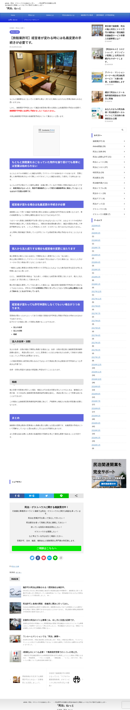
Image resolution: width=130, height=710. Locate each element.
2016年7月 (95, 388)
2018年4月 (95, 249)
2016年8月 (95, 381)
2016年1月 (95, 432)
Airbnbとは (50, 15)
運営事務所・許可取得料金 (105, 15)
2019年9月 (95, 227)
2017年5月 (95, 315)
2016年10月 (96, 366)
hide (52, 130)
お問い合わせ (12, 20)
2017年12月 (96, 278)
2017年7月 (95, 300)
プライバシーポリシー (31, 20)
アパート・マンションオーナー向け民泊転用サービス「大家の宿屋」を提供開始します (115, 69)
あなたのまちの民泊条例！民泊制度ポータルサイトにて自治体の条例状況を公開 (115, 103)
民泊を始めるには (68, 15)
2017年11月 (96, 286)
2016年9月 (95, 373)
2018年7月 (95, 235)
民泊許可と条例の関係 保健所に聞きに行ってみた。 (45, 603)
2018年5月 (95, 242)
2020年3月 (95, 220)
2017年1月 (95, 344)
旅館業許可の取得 (87, 15)
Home (13, 15)
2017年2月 (95, 337)
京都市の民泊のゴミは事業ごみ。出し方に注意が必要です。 (48, 619)
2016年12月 (96, 352)
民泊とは (31, 15)
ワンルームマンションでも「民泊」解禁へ (40, 636)
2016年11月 (96, 359)
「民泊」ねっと (13, 8)
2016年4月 (95, 410)
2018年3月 (95, 256)
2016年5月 (95, 403)
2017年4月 (95, 322)
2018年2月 (95, 264)
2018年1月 (95, 271)
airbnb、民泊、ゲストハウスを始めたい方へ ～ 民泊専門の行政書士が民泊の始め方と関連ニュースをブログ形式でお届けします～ (65, 699)
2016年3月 (95, 417)
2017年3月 (95, 330)
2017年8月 (95, 293)
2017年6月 (95, 308)
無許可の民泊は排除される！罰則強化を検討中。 (43, 587)
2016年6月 (95, 395)
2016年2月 (95, 425)
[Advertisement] (29, 459)
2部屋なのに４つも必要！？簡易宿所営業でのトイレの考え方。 (49, 651)
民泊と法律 (15, 566)
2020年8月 (95, 213)
